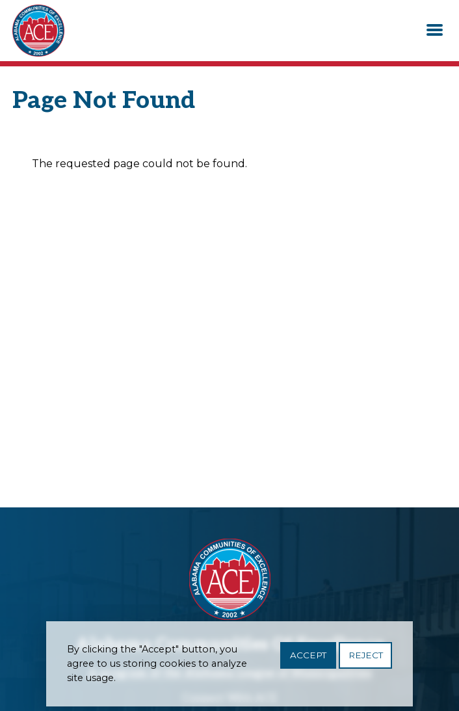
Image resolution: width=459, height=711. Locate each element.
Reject (365, 659)
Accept (308, 659)
